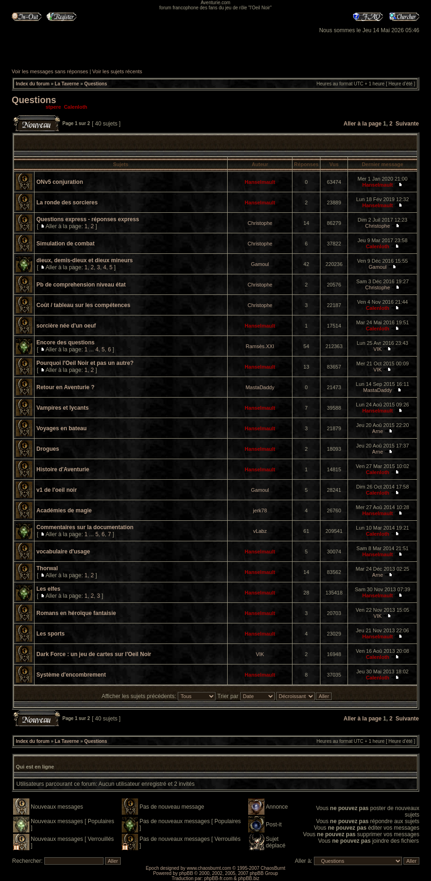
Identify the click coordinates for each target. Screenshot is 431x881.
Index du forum (32, 83)
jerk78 (260, 510)
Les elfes (48, 589)
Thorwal (47, 568)
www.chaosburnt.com (209, 868)
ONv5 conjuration (59, 182)
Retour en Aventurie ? (65, 387)
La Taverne (67, 83)
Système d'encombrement (71, 674)
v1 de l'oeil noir (56, 490)
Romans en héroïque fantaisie (76, 613)
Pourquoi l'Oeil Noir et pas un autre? (84, 363)
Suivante (407, 123)
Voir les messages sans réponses (50, 71)
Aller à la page (363, 123)
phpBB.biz (248, 878)
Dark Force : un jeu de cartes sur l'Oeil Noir (93, 654)
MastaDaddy (259, 387)
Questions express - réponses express (87, 219)
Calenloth (75, 107)
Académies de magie (64, 510)
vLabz (260, 531)
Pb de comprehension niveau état (80, 284)
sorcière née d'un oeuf (66, 325)
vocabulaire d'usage (63, 551)
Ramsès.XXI (260, 346)
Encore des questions (65, 342)
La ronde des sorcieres (66, 202)
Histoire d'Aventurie (62, 469)
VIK (378, 349)
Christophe (260, 223)
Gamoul (260, 264)
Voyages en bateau (61, 428)
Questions (95, 83)
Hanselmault (260, 182)
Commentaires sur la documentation (84, 527)
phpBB (186, 873)
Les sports (50, 633)
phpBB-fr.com (218, 878)
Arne (377, 431)
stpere (53, 107)
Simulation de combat (65, 243)
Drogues (47, 449)
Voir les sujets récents (117, 71)
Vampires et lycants (62, 408)
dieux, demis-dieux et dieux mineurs (84, 260)
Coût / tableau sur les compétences (83, 305)
